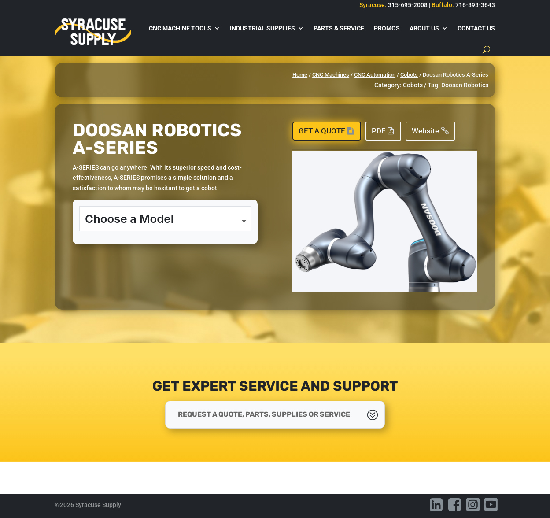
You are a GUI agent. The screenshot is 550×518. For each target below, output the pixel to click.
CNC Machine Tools (180, 28)
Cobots (409, 74)
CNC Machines (330, 74)
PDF (378, 130)
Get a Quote (322, 130)
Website (425, 130)
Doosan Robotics (464, 85)
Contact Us (476, 28)
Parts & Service (339, 28)
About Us (424, 28)
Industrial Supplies (262, 28)
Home (299, 74)
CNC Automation (374, 74)
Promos (387, 28)
